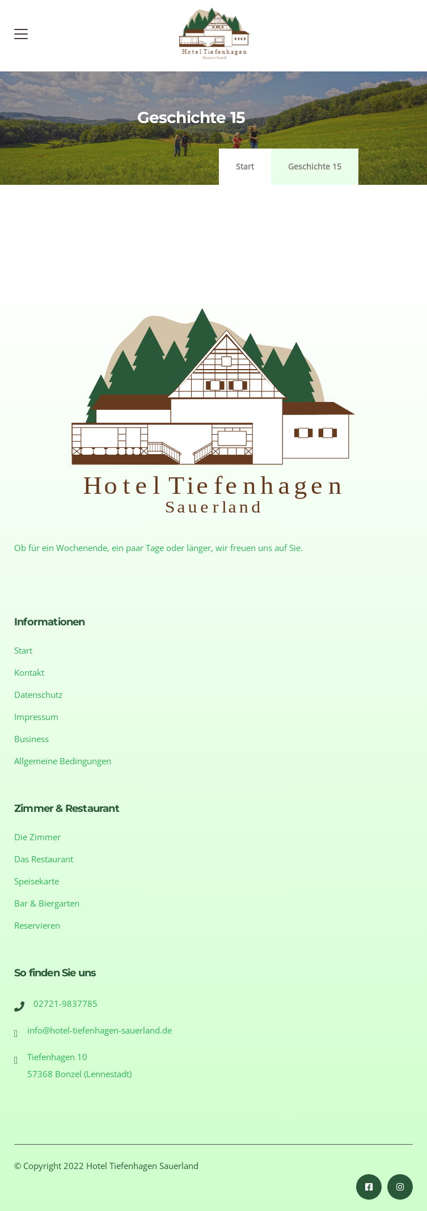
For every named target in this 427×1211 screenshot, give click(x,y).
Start (245, 166)
